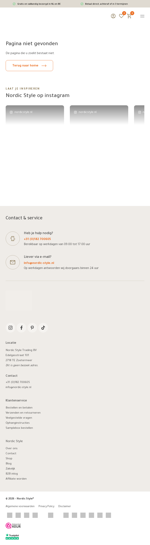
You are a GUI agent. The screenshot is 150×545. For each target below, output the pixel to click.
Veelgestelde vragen (19, 418)
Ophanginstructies (18, 423)
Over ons (12, 448)
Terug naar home (29, 66)
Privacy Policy (46, 506)
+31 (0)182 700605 (37, 239)
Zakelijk (10, 468)
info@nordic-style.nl (39, 263)
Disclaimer (64, 506)
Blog (9, 463)
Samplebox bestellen (19, 428)
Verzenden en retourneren (23, 413)
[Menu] (142, 16)
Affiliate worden (16, 479)
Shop (9, 458)
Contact (11, 453)
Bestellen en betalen (19, 408)
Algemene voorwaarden (20, 506)
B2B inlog (12, 474)
